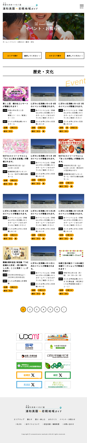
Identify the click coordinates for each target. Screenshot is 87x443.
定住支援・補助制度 (52, 424)
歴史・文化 (8, 131)
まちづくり (52, 419)
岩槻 (5, 128)
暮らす (29, 419)
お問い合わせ (69, 424)
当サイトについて (33, 424)
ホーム (5, 42)
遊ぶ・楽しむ (40, 419)
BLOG (19, 424)
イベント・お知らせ (16, 42)
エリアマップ (19, 419)
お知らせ (14, 128)
